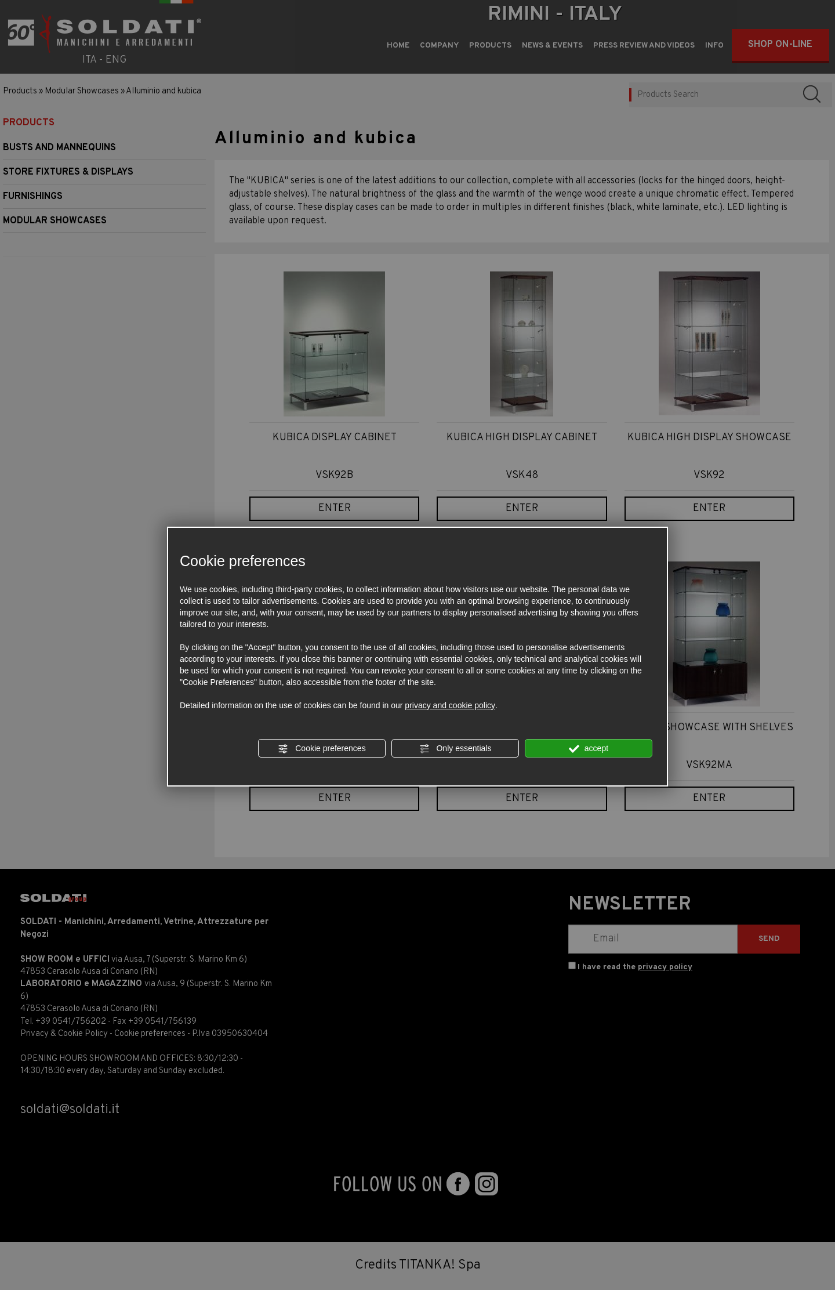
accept (588, 749)
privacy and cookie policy (450, 705)
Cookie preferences (321, 749)
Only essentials (455, 749)
